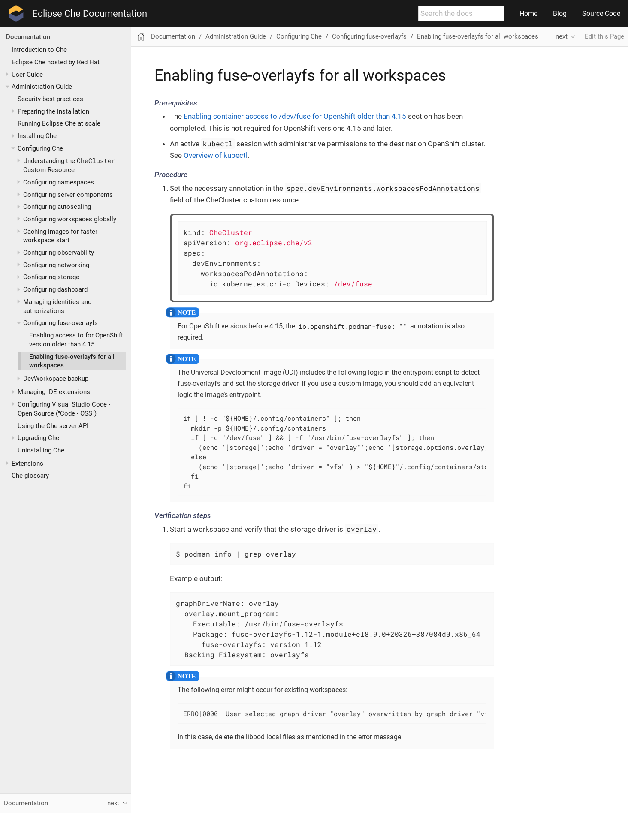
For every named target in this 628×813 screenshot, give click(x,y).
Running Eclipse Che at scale (59, 123)
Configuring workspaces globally (69, 219)
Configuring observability (58, 252)
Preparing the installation (53, 111)
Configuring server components (68, 195)
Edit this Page (604, 36)
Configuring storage (51, 277)
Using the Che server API (53, 426)
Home (528, 13)
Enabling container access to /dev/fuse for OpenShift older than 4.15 (295, 116)
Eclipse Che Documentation (89, 13)
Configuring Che (40, 148)
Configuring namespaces (58, 182)
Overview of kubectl (216, 155)
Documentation (28, 37)
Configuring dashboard (55, 289)
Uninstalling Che (41, 450)
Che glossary (30, 475)
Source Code (601, 13)
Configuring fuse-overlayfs (60, 323)
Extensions (27, 463)
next (562, 36)
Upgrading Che (38, 438)
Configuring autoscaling (57, 207)
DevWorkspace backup (55, 378)
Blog (560, 13)
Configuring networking (56, 265)
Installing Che (37, 136)
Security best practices (50, 99)
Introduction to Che (39, 50)
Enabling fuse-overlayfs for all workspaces (477, 36)
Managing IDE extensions (54, 392)
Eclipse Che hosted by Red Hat (56, 62)
